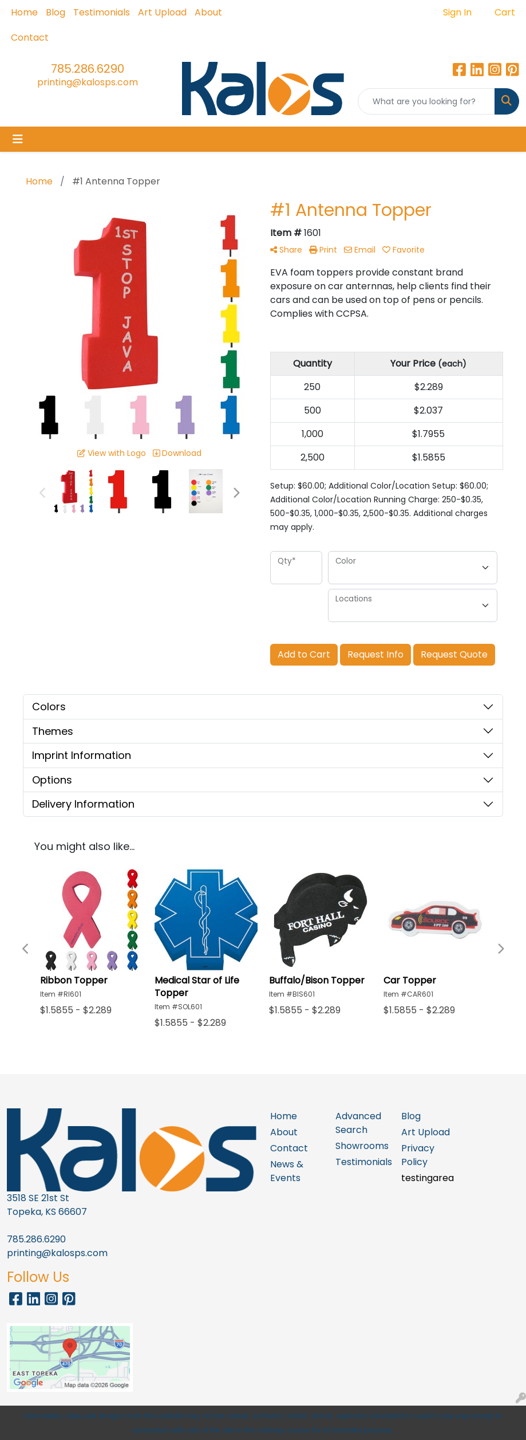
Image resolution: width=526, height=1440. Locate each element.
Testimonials (101, 12)
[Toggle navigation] (18, 139)
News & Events (286, 1171)
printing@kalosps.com (87, 82)
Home (24, 12)
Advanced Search (358, 1122)
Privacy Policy (417, 1155)
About (208, 12)
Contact (30, 37)
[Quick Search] (426, 101)
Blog (55, 12)
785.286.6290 (87, 69)
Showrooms (361, 1145)
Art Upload (162, 12)
